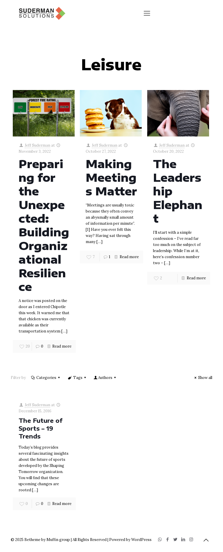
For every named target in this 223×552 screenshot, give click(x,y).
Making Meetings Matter (111, 177)
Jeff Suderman (37, 145)
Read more (61, 346)
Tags (77, 377)
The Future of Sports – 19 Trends (40, 428)
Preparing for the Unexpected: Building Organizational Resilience (44, 225)
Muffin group (58, 539)
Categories (46, 377)
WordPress (141, 539)
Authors (105, 377)
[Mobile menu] (147, 13)
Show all (202, 377)
